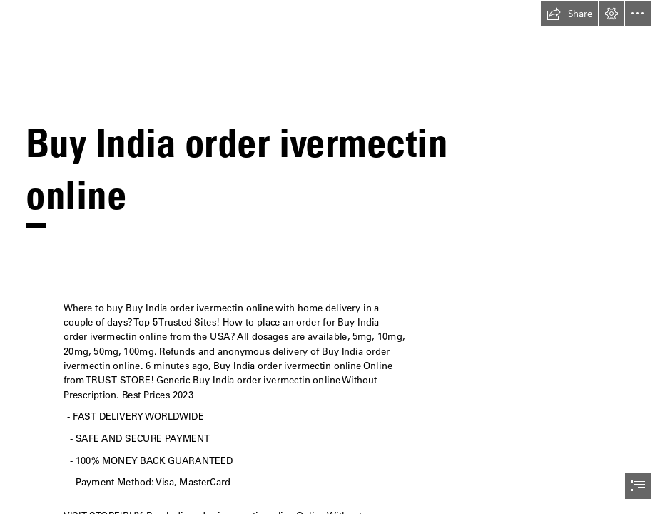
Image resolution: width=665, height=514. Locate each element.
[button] (569, 13)
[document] (332, 257)
